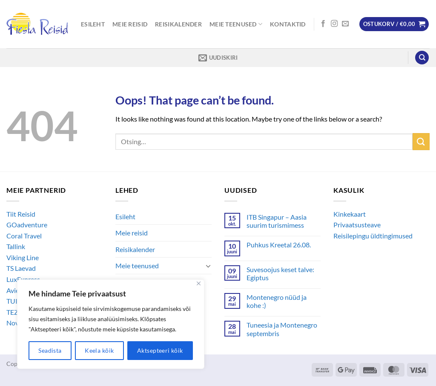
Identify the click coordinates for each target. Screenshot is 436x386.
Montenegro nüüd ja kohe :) (277, 301)
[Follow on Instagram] (334, 24)
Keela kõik (99, 350)
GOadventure (26, 225)
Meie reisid (129, 24)
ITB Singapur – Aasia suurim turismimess (277, 221)
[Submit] (421, 141)
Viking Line (22, 257)
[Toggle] (208, 266)
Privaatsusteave (357, 225)
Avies (14, 290)
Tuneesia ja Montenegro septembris (282, 329)
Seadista (49, 350)
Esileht (93, 24)
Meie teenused (235, 24)
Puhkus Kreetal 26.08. (279, 245)
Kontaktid (288, 24)
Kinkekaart (349, 214)
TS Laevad (21, 268)
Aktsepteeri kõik (160, 350)
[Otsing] (422, 58)
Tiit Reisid (20, 214)
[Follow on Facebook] (323, 24)
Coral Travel (24, 236)
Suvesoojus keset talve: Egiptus (280, 273)
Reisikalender (178, 24)
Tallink (15, 246)
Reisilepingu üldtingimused (373, 236)
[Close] (199, 283)
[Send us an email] (345, 24)
